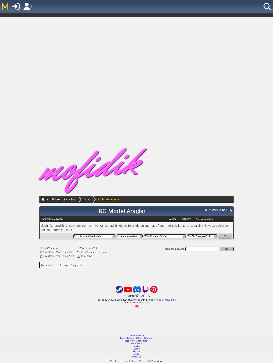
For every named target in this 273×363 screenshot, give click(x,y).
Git (225, 236)
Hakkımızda (136, 343)
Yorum (172, 219)
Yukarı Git (136, 357)
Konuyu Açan (55, 219)
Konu (43, 219)
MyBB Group (134, 300)
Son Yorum (202, 219)
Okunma (186, 219)
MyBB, (111, 300)
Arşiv (136, 354)
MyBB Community (164, 300)
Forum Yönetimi (136, 335)
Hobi (86, 199)
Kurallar (136, 346)
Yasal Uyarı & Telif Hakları (136, 341)
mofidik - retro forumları (60, 199)
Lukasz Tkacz (137, 361)
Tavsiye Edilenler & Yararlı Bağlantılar (136, 338)
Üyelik (137, 349)
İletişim (136, 351)
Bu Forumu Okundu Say (217, 210)
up (210, 219)
